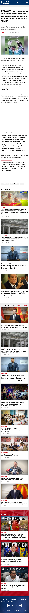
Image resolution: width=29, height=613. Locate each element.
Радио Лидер (5, 2)
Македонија (4, 32)
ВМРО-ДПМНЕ (5, 183)
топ (22, 183)
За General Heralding (7, 601)
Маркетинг (14, 600)
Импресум (4, 600)
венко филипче (14, 183)
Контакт (23, 600)
